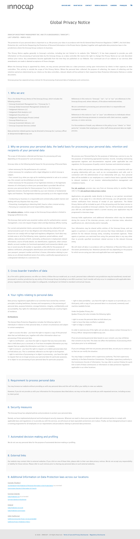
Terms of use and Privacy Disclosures (76, 535)
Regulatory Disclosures (97, 535)
